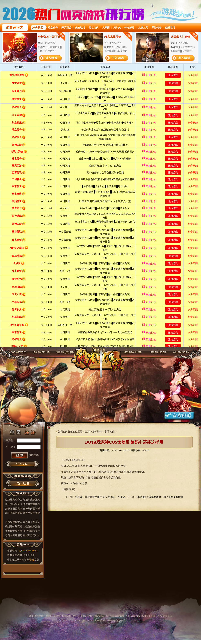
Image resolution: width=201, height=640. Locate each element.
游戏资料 (64, 351)
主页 (87, 431)
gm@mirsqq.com (27, 550)
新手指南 (110, 431)
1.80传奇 (100, 360)
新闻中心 (41, 351)
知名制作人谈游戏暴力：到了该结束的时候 (159, 497)
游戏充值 (159, 351)
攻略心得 (136, 351)
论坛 (31, 559)
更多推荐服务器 (22, 483)
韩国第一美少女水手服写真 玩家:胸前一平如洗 (100, 497)
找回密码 (34, 455)
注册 (31, 429)
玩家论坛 (182, 351)
